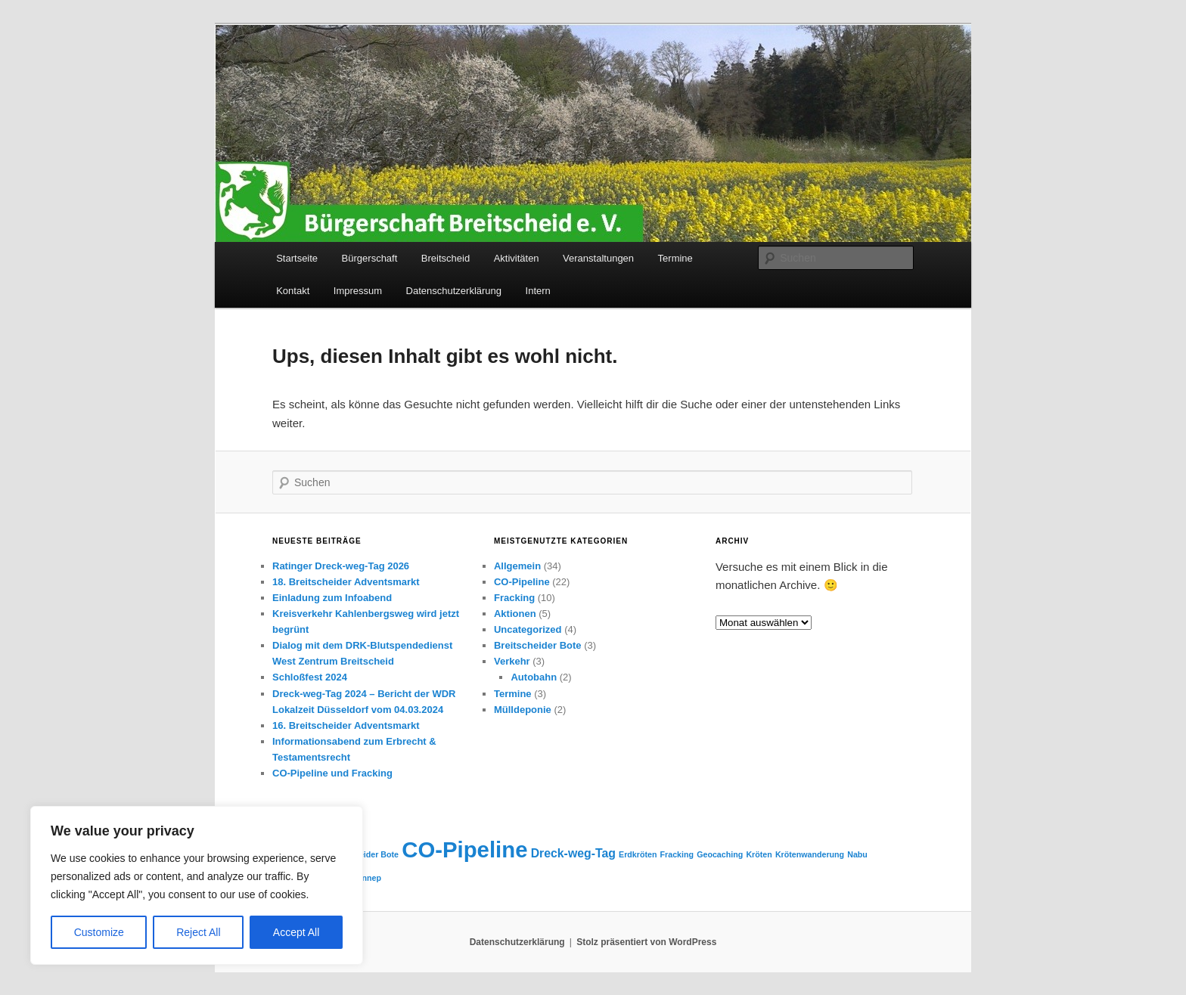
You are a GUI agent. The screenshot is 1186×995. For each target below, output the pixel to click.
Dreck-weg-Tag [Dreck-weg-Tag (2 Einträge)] (573, 853)
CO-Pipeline (522, 581)
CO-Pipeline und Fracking (332, 773)
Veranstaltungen (598, 258)
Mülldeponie (522, 709)
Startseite (297, 258)
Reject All (198, 932)
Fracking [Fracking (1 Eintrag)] (677, 854)
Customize (99, 932)
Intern (538, 290)
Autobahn (534, 677)
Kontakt (292, 290)
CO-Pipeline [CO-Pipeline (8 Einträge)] (464, 849)
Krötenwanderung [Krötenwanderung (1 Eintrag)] (809, 854)
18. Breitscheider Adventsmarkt (346, 581)
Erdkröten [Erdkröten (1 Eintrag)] (638, 854)
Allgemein (517, 566)
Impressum (358, 290)
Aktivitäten (516, 258)
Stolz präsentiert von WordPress (646, 942)
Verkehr (512, 661)
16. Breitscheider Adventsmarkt (346, 725)
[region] (196, 885)
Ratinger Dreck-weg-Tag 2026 (340, 566)
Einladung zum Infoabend (332, 597)
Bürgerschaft (370, 258)
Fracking (514, 597)
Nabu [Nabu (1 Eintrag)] (857, 854)
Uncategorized (528, 629)
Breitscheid (445, 258)
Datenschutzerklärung (453, 290)
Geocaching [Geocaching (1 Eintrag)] (720, 854)
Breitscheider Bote (538, 645)
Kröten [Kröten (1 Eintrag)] (759, 854)
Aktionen (515, 613)
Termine (675, 258)
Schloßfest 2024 (309, 677)
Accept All (296, 932)
